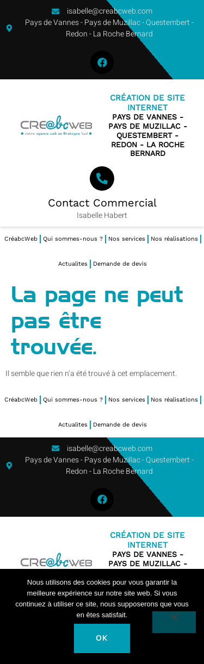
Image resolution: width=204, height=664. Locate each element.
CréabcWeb (21, 238)
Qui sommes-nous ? (73, 238)
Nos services (126, 238)
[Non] (174, 622)
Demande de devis (120, 263)
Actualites (73, 263)
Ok (102, 638)
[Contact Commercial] (102, 178)
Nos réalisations (174, 238)
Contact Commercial (102, 202)
